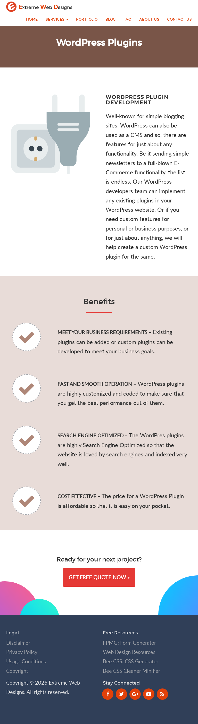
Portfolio (87, 19)
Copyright (17, 670)
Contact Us (179, 19)
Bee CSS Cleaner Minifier (131, 670)
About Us (149, 19)
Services (57, 19)
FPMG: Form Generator (129, 642)
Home (32, 19)
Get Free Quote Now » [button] (99, 577)
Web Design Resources (129, 652)
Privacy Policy (21, 652)
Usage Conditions (26, 661)
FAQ (127, 19)
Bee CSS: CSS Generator (130, 661)
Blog (110, 19)
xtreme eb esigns (39, 7)
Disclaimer (18, 642)
